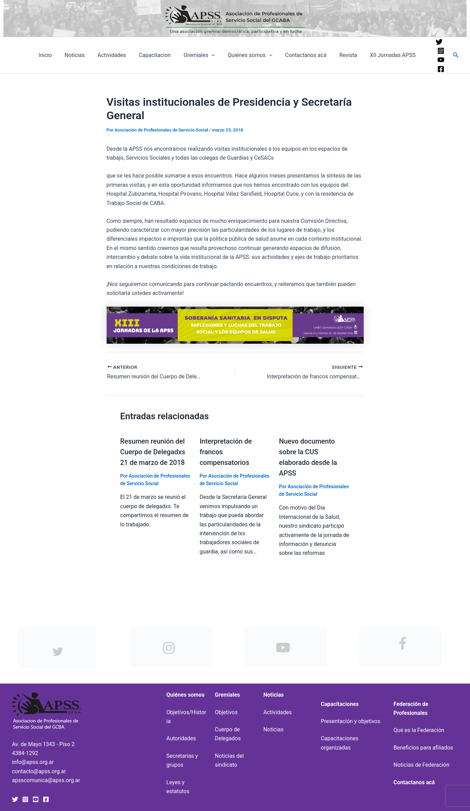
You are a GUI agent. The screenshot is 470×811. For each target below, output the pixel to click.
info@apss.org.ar (33, 760)
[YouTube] (440, 59)
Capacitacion (164, 55)
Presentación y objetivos (351, 720)
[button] (456, 55)
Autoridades (181, 737)
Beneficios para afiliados (423, 746)
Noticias (88, 55)
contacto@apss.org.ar (39, 770)
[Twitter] (438, 41)
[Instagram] (440, 50)
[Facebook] (440, 69)
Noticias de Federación (421, 763)
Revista (351, 55)
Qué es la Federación (419, 729)
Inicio (60, 55)
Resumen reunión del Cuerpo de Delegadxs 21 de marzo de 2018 (152, 451)
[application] (219, 55)
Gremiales (207, 55)
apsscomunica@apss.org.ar (46, 779)
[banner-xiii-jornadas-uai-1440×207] (235, 324)
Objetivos (226, 711)
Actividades (123, 55)
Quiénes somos (256, 55)
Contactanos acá (310, 55)
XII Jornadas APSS (393, 55)
